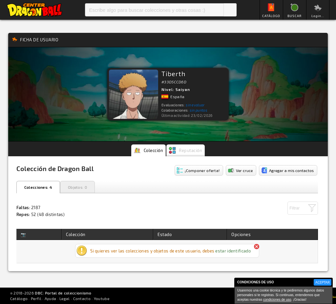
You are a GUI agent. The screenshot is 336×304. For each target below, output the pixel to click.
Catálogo (19, 298)
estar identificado (232, 250)
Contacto (82, 298)
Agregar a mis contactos (291, 170)
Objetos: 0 (77, 187)
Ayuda (50, 298)
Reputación (190, 150)
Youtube (101, 298)
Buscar (230, 9)
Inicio (34, 10)
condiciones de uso (277, 299)
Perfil (36, 298)
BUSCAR (294, 16)
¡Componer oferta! (202, 170)
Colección (153, 150)
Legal (64, 298)
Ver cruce (244, 170)
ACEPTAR (322, 282)
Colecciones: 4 (38, 187)
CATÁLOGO (271, 16)
